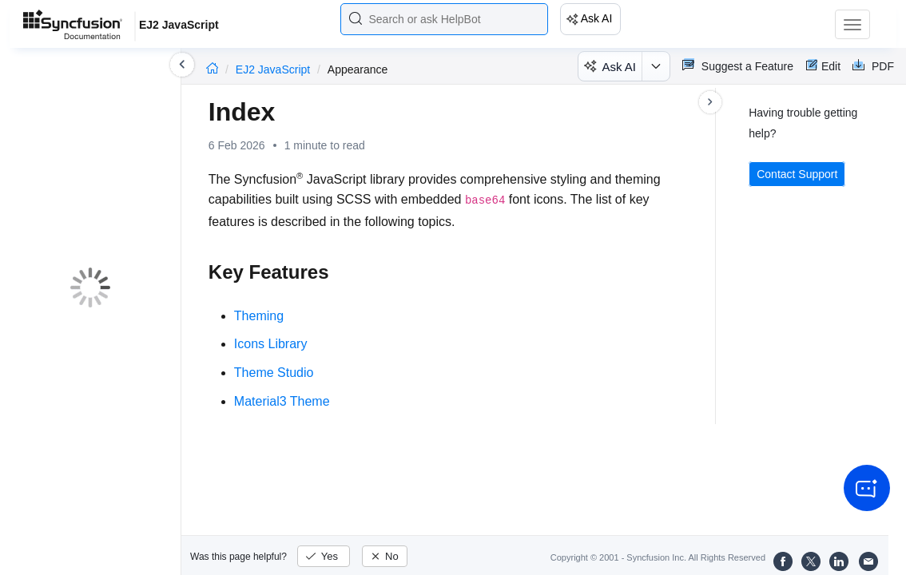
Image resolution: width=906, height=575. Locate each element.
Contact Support (797, 174)
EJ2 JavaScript (274, 69)
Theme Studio (274, 372)
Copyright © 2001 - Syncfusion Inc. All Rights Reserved (657, 557)
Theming (259, 316)
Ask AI (597, 18)
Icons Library (271, 344)
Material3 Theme (282, 401)
